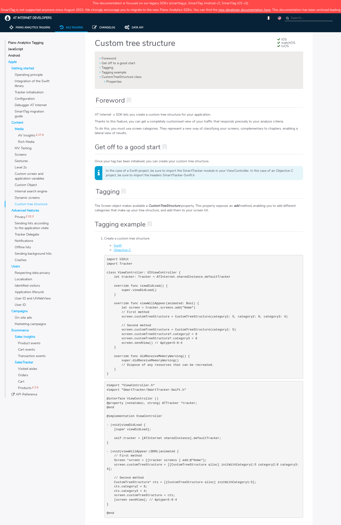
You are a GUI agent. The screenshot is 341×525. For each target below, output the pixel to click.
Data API (134, 27)
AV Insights (26, 135)
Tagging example (114, 72)
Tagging (107, 67)
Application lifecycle (29, 292)
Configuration (25, 98)
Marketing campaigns (30, 324)
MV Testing (23, 148)
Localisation (23, 279)
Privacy (20, 217)
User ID (20, 305)
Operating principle (29, 74)
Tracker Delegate (27, 234)
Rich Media (26, 142)
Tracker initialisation (29, 92)
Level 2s (21, 167)
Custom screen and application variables (29, 176)
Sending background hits (33, 253)
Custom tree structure (31, 204)
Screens (21, 154)
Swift (118, 245)
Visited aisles (27, 369)
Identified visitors (27, 285)
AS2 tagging (71, 27)
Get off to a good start (118, 63)
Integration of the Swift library (32, 83)
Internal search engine (31, 191)
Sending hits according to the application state (32, 225)
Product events (29, 343)
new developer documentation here (244, 10)
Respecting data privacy (32, 273)
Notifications (24, 241)
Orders (23, 375)
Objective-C (122, 250)
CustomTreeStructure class (122, 77)
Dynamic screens (27, 197)
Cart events (26, 349)
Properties (114, 81)
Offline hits (23, 247)
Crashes (21, 260)
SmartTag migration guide (29, 113)
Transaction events (32, 356)
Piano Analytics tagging (29, 27)
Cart (21, 381)
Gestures (21, 161)
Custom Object (26, 185)
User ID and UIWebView (33, 298)
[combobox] (309, 18)
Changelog (103, 27)
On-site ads (23, 317)
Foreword (109, 58)
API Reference (26, 394)
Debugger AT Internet (31, 105)
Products (24, 388)
